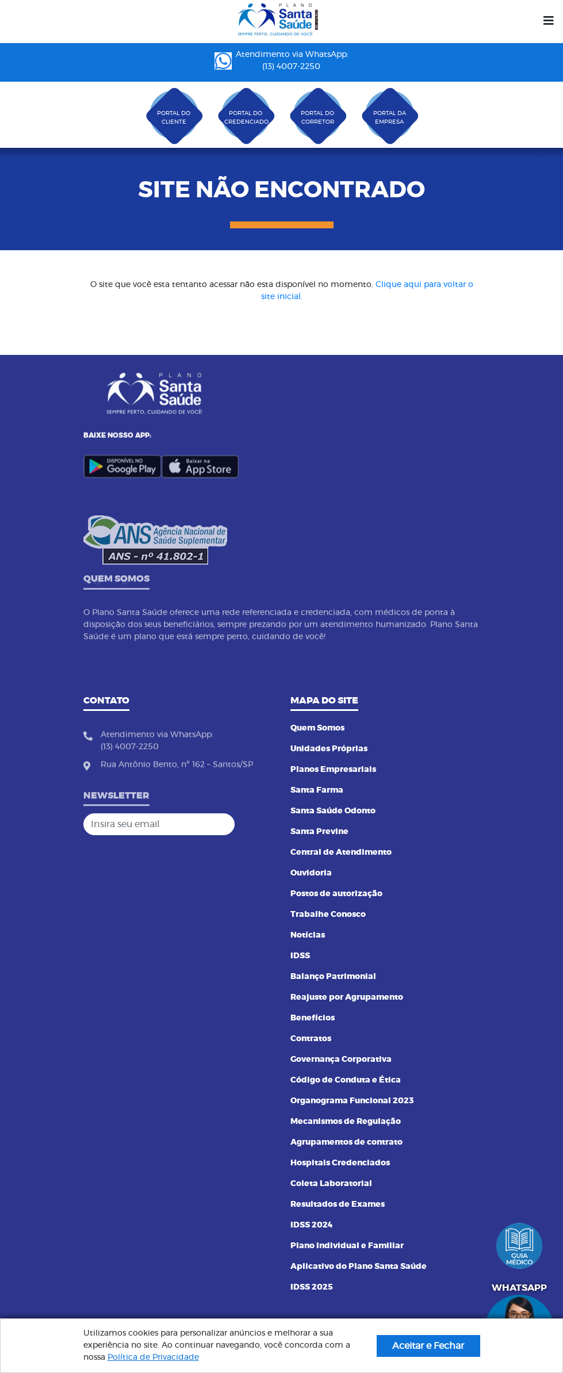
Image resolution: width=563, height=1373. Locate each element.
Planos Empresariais (333, 770)
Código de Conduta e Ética (345, 1080)
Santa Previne (319, 832)
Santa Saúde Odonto (333, 811)
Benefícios (312, 1018)
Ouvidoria (311, 873)
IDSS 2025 (311, 1287)
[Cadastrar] (261, 824)
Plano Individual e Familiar (347, 1246)
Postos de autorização (336, 894)
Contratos (310, 1039)
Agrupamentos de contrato (346, 1142)
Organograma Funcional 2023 (352, 1101)
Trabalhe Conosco (328, 915)
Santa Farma (316, 790)
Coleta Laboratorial (331, 1184)
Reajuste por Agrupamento (346, 997)
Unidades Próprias (328, 749)
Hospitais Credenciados (340, 1163)
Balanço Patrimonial (333, 977)
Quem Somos (317, 728)
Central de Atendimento (341, 852)
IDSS (300, 956)
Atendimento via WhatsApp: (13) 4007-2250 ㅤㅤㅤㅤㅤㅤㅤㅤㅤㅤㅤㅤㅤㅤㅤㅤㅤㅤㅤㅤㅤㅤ (281, 61)
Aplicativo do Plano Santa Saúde (358, 1267)
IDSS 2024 (311, 1225)
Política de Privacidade (153, 1357)
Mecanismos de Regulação (345, 1122)
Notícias (307, 935)
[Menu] (548, 21)
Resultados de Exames (337, 1204)
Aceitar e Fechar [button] (428, 1346)
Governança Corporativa (341, 1059)
